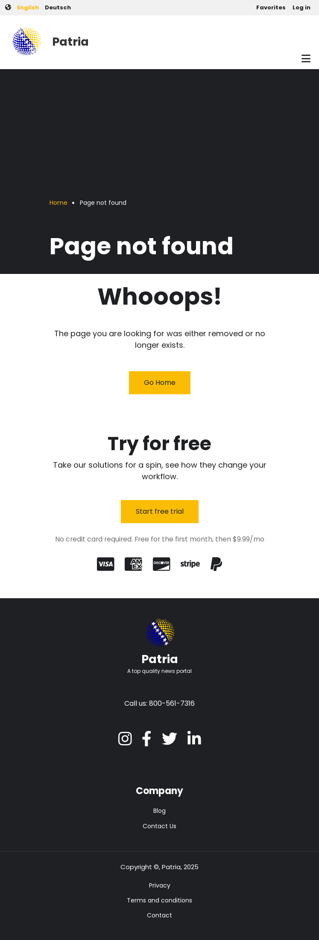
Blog (159, 810)
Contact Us (159, 826)
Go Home (160, 382)
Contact (159, 915)
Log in (301, 7)
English (28, 7)
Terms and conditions (159, 900)
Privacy (159, 885)
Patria (70, 41)
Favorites (271, 7)
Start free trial (160, 511)
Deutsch (58, 7)
